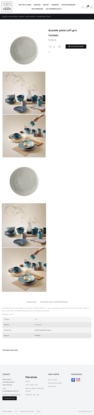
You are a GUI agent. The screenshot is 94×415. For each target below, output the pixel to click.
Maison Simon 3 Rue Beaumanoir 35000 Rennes (8, 382)
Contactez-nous (9, 398)
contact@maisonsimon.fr (10, 391)
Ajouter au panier (77, 46)
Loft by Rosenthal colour (43, 330)
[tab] (31, 302)
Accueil (4, 16)
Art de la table (13, 16)
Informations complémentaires (54, 302)
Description (31, 302)
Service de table (30, 16)
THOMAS (37, 335)
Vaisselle (21, 16)
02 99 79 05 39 (15, 394)
